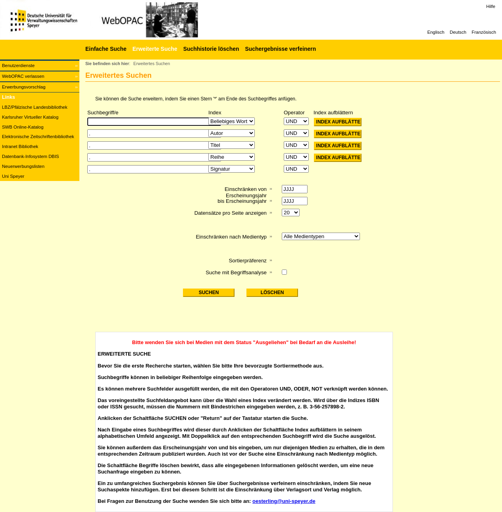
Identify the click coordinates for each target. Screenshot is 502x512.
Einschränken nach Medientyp (231, 237)
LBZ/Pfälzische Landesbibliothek (34, 107)
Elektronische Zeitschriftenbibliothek (38, 136)
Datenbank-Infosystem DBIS (30, 156)
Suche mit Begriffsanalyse (236, 272)
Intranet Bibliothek (20, 146)
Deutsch (458, 32)
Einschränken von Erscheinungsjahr (246, 192)
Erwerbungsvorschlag (24, 87)
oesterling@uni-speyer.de (283, 501)
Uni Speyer (13, 176)
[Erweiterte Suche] (154, 49)
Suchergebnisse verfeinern (280, 49)
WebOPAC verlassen (23, 76)
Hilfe (490, 6)
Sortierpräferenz (248, 261)
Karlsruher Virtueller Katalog (30, 117)
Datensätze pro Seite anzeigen (230, 213)
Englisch (435, 32)
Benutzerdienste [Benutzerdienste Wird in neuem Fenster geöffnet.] (18, 65)
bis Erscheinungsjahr (242, 201)
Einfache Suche (106, 49)
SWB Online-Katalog (22, 127)
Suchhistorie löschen (211, 49)
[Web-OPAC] (119, 20)
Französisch (484, 32)
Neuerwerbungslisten (23, 166)
